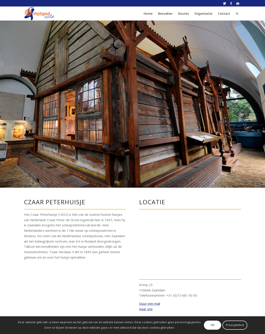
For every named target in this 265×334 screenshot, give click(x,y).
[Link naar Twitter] (225, 3)
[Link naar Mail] (238, 3)
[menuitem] (148, 13)
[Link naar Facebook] (231, 3)
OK (212, 325)
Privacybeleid (235, 325)
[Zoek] (237, 13)
